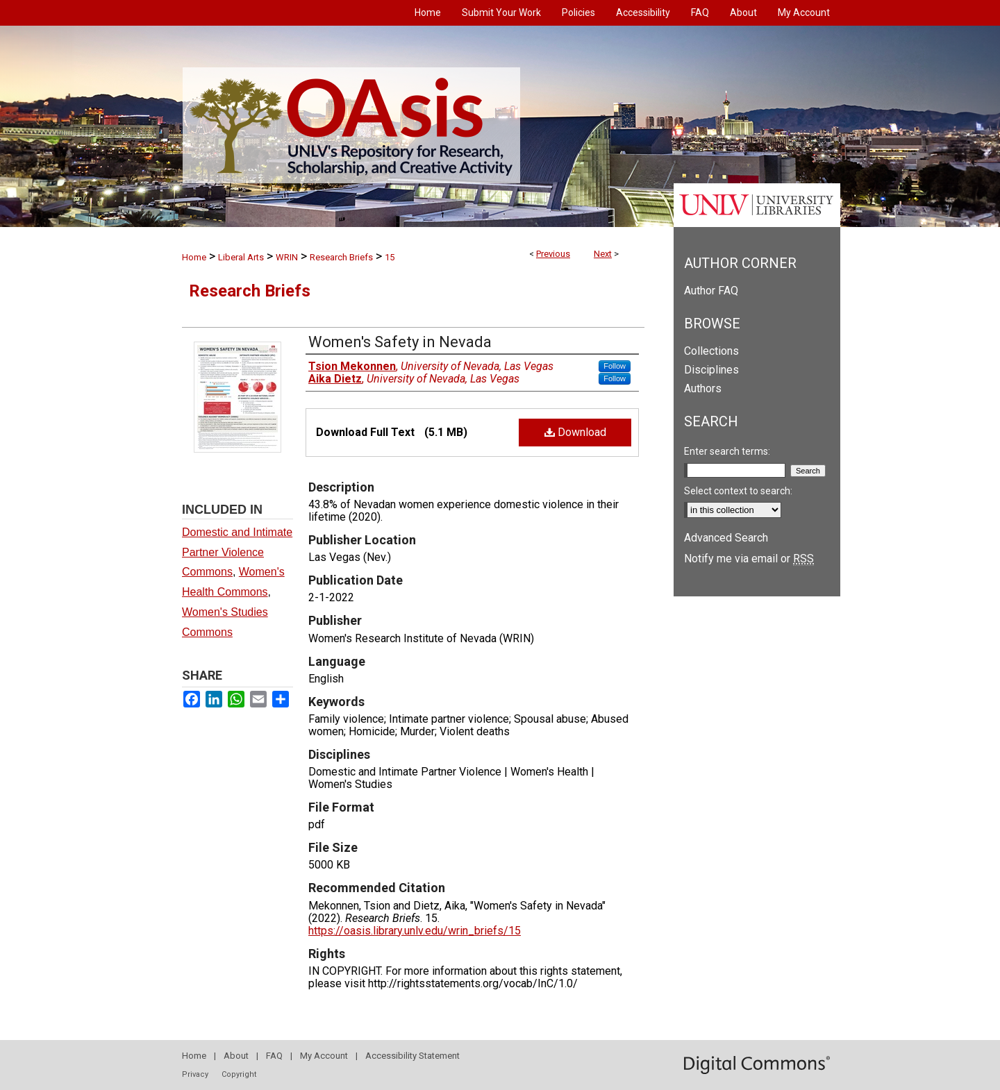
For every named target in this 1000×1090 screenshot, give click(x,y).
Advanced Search (726, 537)
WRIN (287, 257)
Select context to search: (738, 490)
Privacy (195, 1074)
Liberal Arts (241, 257)
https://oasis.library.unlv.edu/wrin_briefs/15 (414, 930)
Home (194, 257)
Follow (614, 366)
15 (389, 257)
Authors (703, 388)
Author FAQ (711, 290)
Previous (553, 254)
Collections (711, 351)
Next (603, 254)
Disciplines (711, 369)
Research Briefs (341, 257)
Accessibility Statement (412, 1055)
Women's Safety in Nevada (400, 342)
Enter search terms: (727, 451)
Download (575, 432)
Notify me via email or (749, 558)
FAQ (274, 1055)
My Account (324, 1055)
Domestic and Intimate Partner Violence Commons (237, 552)
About (236, 1055)
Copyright (239, 1074)
